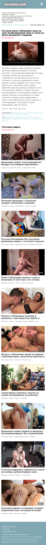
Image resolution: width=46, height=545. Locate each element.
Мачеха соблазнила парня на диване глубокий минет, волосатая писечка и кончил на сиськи (23, 357)
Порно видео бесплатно (12, 17)
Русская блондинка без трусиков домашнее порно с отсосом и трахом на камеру (22, 241)
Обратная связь (9, 526)
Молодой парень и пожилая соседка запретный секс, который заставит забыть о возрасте (22, 510)
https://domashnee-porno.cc (14, 13)
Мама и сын (8, 114)
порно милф (7, 22)
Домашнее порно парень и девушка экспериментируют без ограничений (22, 432)
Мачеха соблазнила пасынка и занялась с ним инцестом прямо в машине (20, 318)
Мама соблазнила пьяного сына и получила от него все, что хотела (20, 279)
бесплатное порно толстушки (15, 119)
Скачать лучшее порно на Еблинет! (17, 16)
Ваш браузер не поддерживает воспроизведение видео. (23, 53)
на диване (17, 117)
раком (9, 117)
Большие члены (36, 113)
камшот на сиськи (31, 117)
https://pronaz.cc (9, 531)
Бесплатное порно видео (13, 19)
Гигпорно (6, 529)
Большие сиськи (19, 113)
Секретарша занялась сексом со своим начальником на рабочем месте (20, 395)
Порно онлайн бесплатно (13, 21)
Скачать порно (8, 14)
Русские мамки (22, 114)
